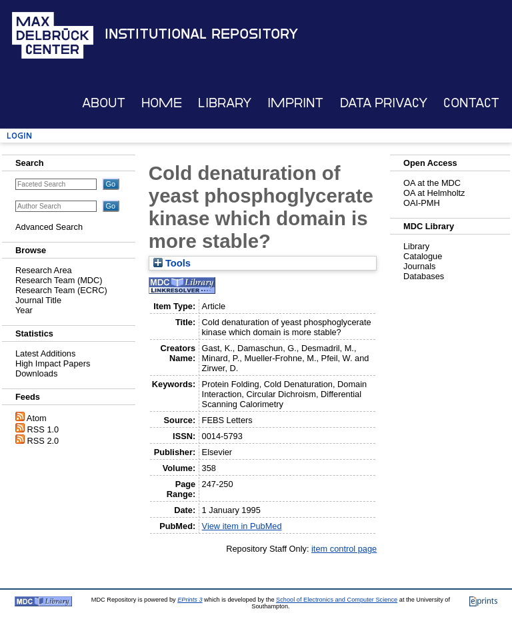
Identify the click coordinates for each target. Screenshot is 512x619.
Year (24, 310)
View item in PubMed (242, 526)
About (103, 103)
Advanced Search (49, 227)
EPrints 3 (189, 599)
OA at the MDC (432, 183)
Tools (172, 263)
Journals (419, 266)
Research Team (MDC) (59, 280)
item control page (344, 549)
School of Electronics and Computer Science (336, 599)
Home (161, 103)
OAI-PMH (421, 203)
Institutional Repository (201, 34)
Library (224, 103)
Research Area (43, 270)
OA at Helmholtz (434, 193)
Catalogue (422, 256)
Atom (37, 418)
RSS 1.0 (43, 429)
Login (19, 135)
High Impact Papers (52, 363)
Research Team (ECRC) (61, 290)
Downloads (36, 373)
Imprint (295, 103)
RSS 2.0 (43, 441)
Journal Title (38, 300)
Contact (471, 103)
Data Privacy (383, 103)
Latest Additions (45, 353)
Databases (423, 276)
